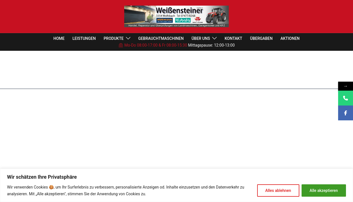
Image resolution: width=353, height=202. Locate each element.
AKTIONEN (290, 38)
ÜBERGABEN (261, 38)
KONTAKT (233, 38)
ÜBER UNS (200, 38)
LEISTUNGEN (84, 38)
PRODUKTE (114, 38)
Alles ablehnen (278, 190)
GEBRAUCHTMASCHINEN (161, 38)
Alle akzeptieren (324, 190)
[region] (176, 185)
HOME (59, 38)
